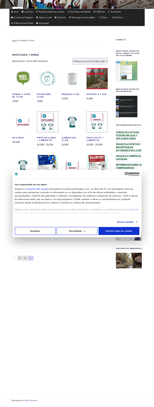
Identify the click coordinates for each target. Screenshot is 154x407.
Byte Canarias (30, 400)
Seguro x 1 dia (45, 17)
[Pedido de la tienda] (90, 61)
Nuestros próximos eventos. (51, 11)
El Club (104, 17)
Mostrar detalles (125, 222)
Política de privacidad (23, 23)
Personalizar (77, 231)
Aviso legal (44, 23)
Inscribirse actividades (80, 11)
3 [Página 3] (25, 258)
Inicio (16, 11)
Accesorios (116, 11)
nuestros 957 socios (37, 189)
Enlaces (120, 17)
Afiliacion (100, 11)
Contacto (61, 17)
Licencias (28, 11)
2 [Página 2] (19, 258)
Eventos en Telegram (23, 17)
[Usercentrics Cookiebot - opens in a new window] (126, 174)
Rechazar (35, 231)
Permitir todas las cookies (119, 231)
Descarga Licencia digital (83, 17)
